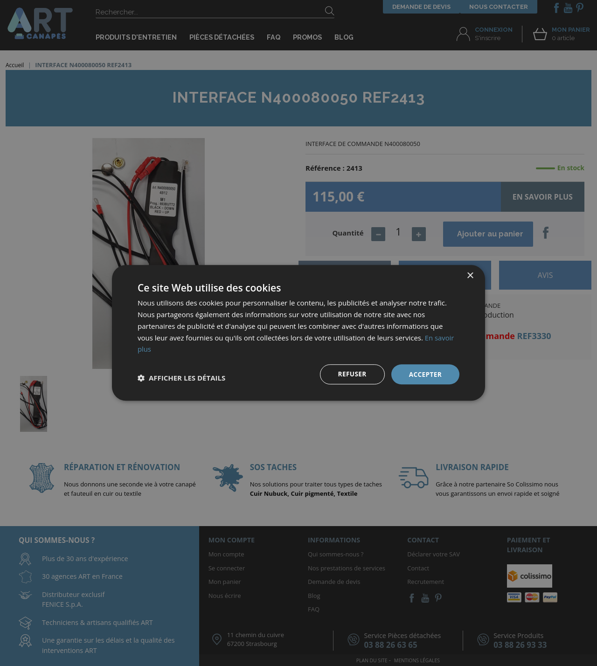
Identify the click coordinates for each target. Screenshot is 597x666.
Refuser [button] (351, 374)
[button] (181, 378)
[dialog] (298, 333)
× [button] (469, 275)
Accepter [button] (425, 374)
